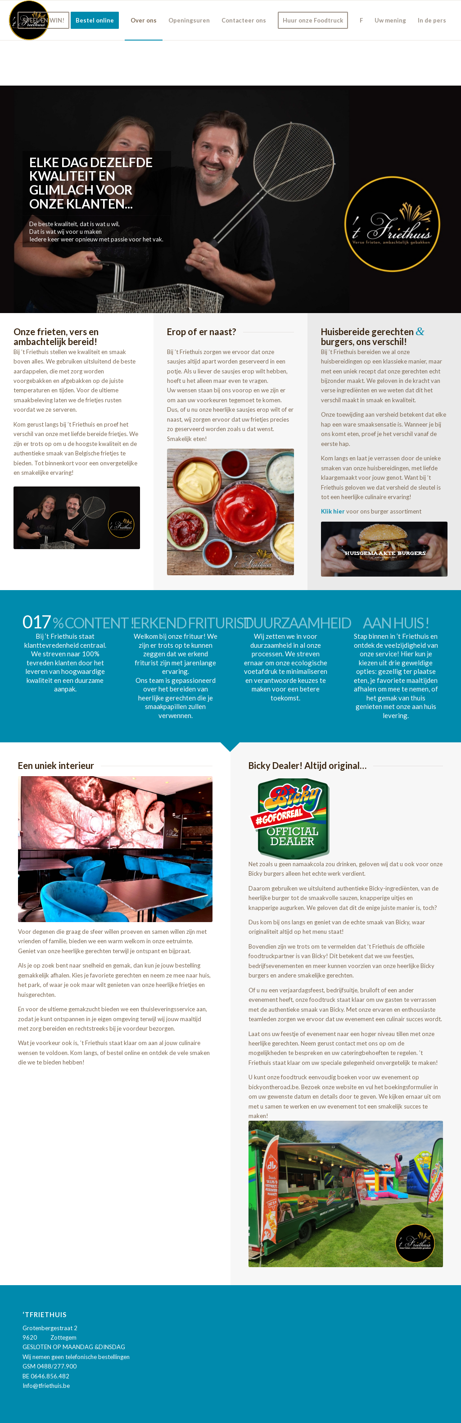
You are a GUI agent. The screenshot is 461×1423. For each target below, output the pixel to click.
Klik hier (333, 511)
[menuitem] (43, 20)
